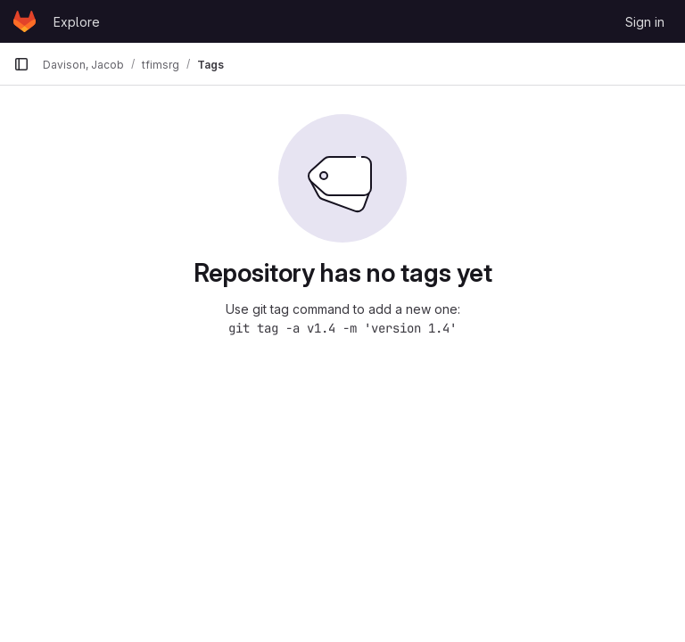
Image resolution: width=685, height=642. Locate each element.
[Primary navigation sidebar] (21, 64)
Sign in (644, 21)
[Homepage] (24, 21)
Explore (77, 21)
